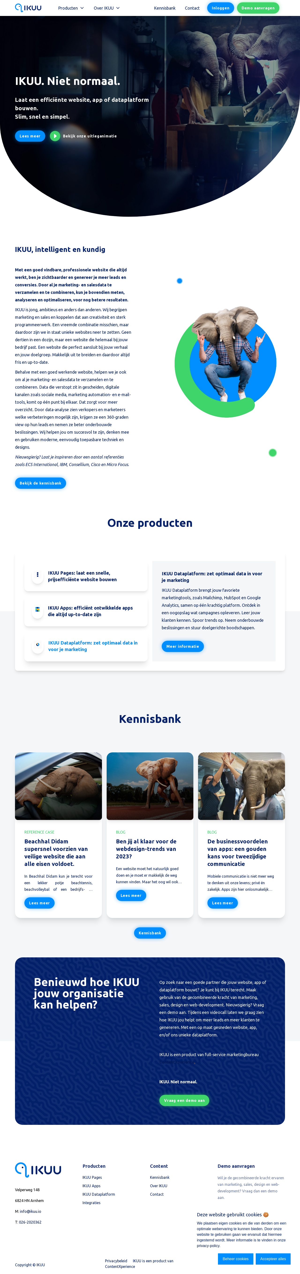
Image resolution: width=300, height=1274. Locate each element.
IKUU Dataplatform (98, 1194)
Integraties (91, 1203)
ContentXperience (176, 1062)
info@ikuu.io (30, 1211)
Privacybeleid (116, 1261)
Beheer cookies (235, 1259)
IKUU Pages (92, 1177)
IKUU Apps (91, 1186)
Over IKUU (158, 1186)
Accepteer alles (273, 1259)
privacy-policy (208, 1246)
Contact (192, 8)
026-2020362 (30, 1222)
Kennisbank (165, 8)
